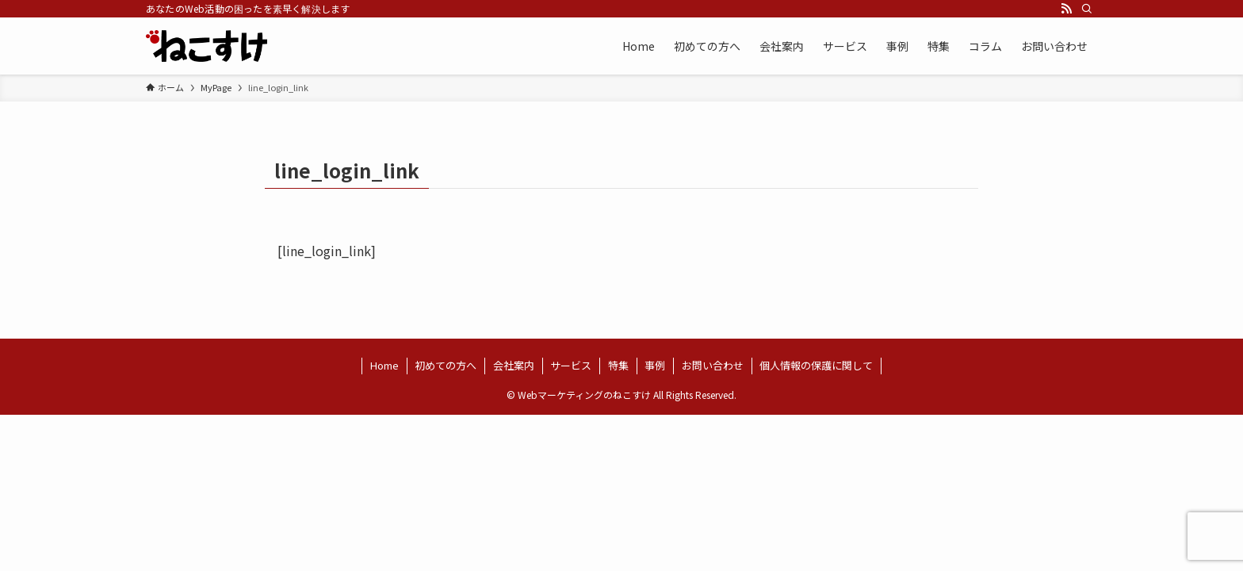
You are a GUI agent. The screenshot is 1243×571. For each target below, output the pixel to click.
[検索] (1087, 8)
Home (384, 365)
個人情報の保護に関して (816, 365)
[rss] (1066, 8)
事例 (654, 365)
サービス (570, 365)
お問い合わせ (713, 365)
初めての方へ (445, 365)
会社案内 (513, 365)
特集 (618, 365)
